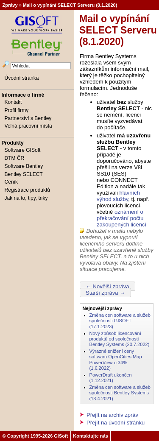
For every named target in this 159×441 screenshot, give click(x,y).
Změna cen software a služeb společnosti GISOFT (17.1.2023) (120, 321)
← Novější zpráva (107, 286)
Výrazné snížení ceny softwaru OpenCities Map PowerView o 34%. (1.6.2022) (115, 360)
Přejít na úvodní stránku (115, 422)
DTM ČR (15, 158)
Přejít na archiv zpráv (112, 415)
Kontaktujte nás (90, 435)
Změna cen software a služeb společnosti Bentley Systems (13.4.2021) (120, 393)
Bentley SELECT (24, 174)
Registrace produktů (27, 190)
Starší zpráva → (105, 292)
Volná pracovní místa (28, 126)
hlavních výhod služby (118, 196)
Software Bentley (24, 166)
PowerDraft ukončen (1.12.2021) (110, 377)
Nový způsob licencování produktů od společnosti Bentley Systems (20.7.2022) (119, 339)
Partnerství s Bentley (28, 118)
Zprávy (10, 5)
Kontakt (13, 102)
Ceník (11, 182)
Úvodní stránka (22, 78)
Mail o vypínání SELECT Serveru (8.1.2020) (70, 5)
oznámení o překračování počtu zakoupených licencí (121, 218)
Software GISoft (23, 150)
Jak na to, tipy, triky (26, 198)
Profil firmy (17, 110)
